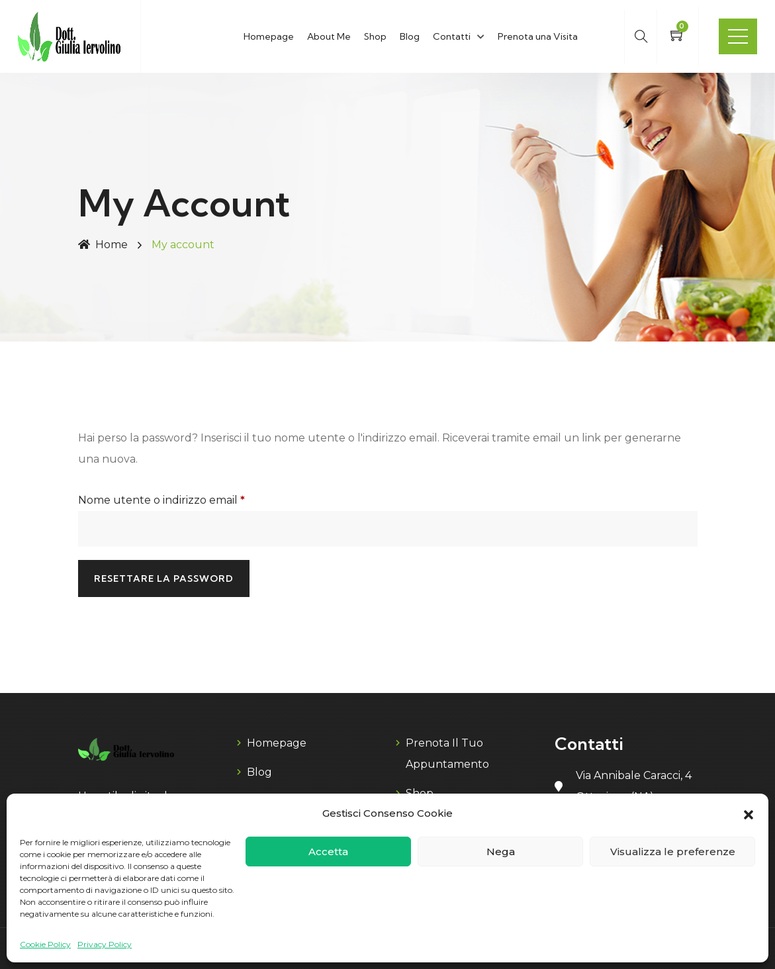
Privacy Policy (104, 944)
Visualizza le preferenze (672, 851)
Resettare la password (164, 578)
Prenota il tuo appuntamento (447, 753)
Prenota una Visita (538, 36)
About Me (329, 36)
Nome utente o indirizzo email (185, 498)
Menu (738, 36)
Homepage (269, 36)
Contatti (452, 36)
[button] (748, 813)
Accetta (328, 851)
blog (259, 772)
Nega (500, 851)
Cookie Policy (45, 944)
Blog (410, 36)
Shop (375, 36)
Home (103, 244)
